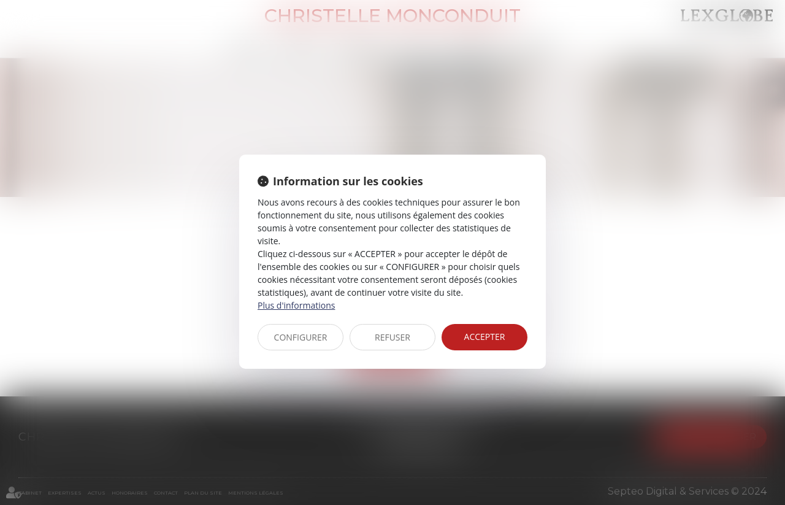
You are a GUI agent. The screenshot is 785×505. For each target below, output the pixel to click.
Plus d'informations (296, 305)
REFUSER (392, 337)
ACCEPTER (484, 336)
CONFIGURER (300, 337)
